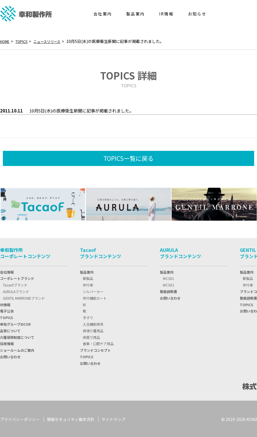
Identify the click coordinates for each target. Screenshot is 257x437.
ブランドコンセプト (95, 349)
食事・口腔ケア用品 (98, 342)
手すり (88, 316)
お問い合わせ (10, 355)
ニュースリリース (53, 41)
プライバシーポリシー (20, 418)
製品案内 (87, 270)
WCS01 (168, 277)
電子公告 (7, 309)
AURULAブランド (16, 290)
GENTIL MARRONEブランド (24, 296)
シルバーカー (93, 290)
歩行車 (88, 283)
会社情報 (7, 270)
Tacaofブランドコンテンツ (100, 251)
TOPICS (24, 41)
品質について (10, 329)
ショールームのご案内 (17, 349)
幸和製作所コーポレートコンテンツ (25, 251)
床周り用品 (91, 336)
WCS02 (168, 283)
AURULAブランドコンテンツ (180, 251)
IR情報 (5, 303)
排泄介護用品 (93, 329)
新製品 (88, 277)
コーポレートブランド (17, 277)
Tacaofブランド (15, 283)
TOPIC (6, 316)
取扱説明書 (168, 290)
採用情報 (7, 342)
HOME (5, 41)
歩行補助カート (95, 296)
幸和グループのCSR (15, 323)
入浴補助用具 (93, 323)
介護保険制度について (17, 336)
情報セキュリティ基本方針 (71, 418)
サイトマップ (113, 418)
